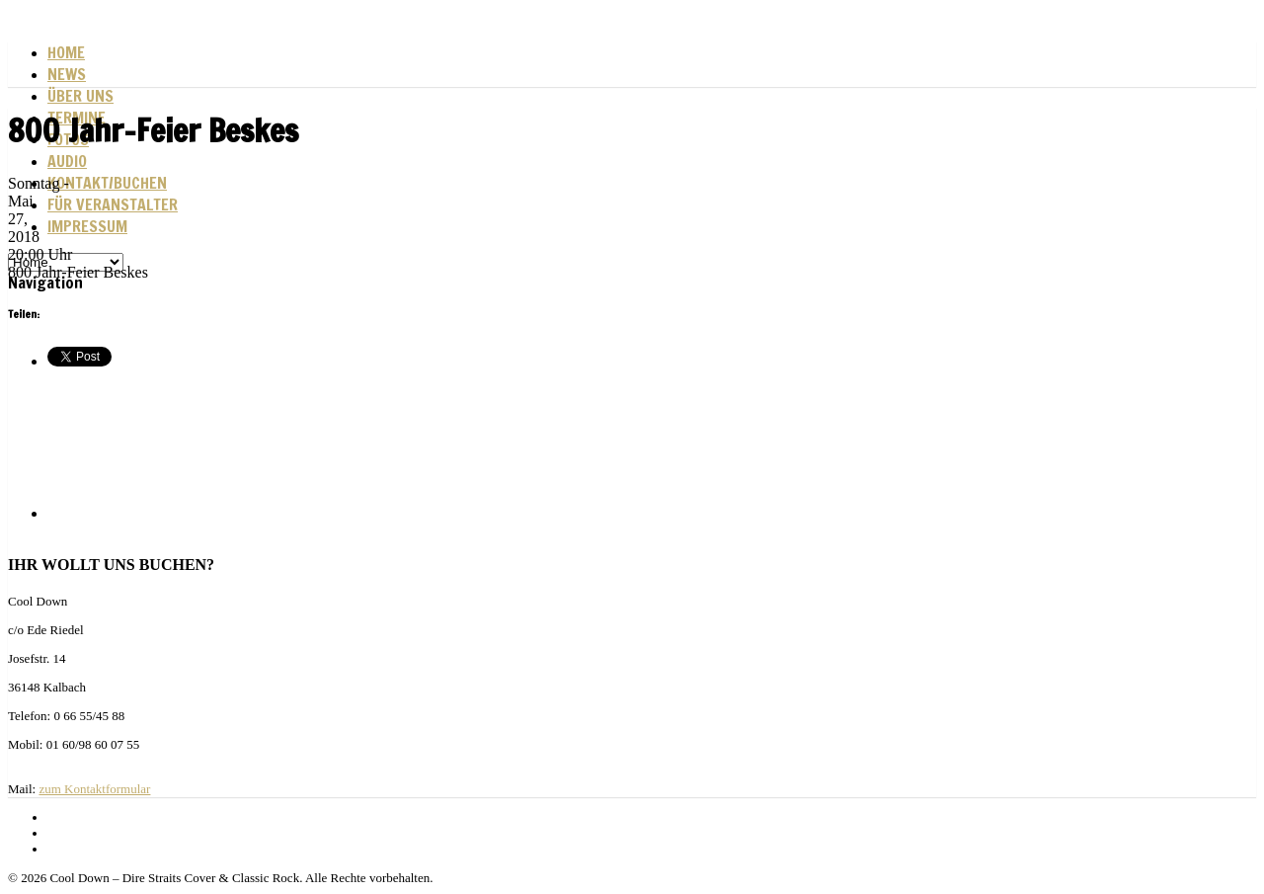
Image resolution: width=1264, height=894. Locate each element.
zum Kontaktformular (94, 788)
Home (66, 52)
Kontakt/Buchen (107, 183)
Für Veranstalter (112, 204)
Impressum (87, 226)
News (66, 74)
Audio (67, 161)
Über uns (80, 96)
